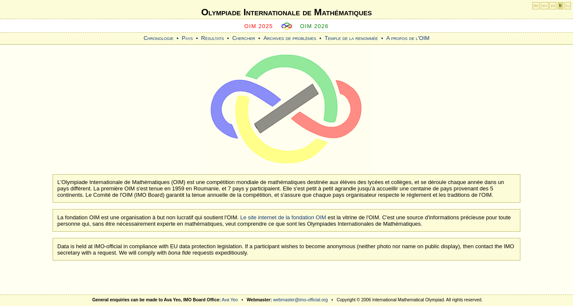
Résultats (212, 38)
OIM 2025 (258, 26)
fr (560, 5)
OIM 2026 (314, 26)
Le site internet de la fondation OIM (283, 217)
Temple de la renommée (351, 38)
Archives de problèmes (290, 38)
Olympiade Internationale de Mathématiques (286, 12)
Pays (187, 38)
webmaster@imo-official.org (300, 300)
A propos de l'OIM (408, 38)
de (536, 5)
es (553, 5)
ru (568, 5)
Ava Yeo (230, 300)
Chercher (243, 38)
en (544, 5)
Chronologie (158, 38)
